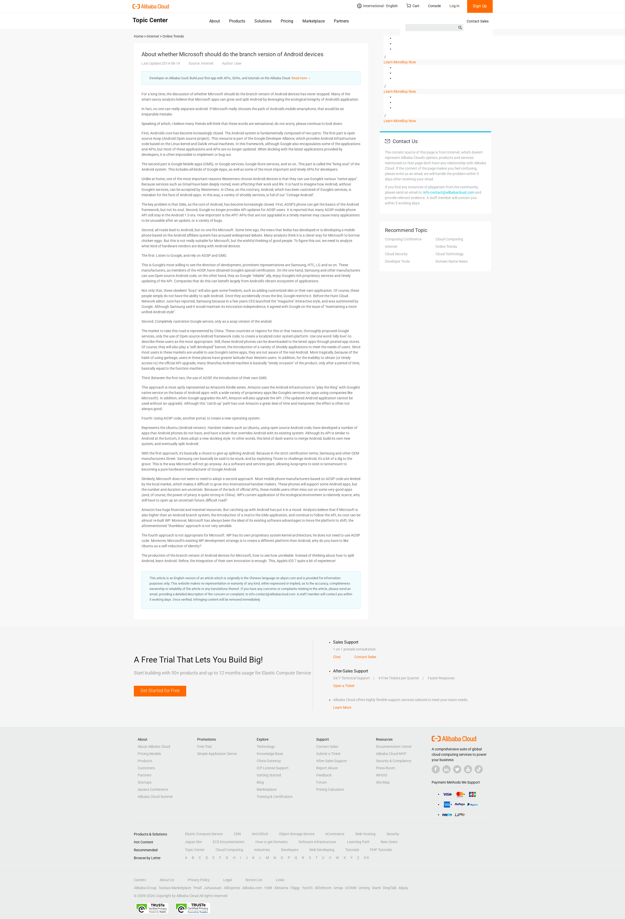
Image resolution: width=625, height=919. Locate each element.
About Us (167, 880)
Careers (140, 880)
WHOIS (381, 775)
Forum (321, 782)
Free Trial (204, 746)
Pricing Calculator (330, 789)
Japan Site (193, 842)
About (214, 21)
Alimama (281, 888)
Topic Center (195, 850)
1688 (268, 888)
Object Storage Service (296, 834)
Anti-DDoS (260, 834)
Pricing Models (149, 754)
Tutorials (352, 850)
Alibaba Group (145, 888)
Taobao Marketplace (175, 888)
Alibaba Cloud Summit (155, 797)
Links (280, 880)
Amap (338, 888)
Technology (266, 746)
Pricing (287, 21)
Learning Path (358, 842)
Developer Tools (397, 261)
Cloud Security (396, 254)
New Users (389, 842)
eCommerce (334, 834)
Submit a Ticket (328, 754)
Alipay (403, 888)
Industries (262, 850)
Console (434, 6)
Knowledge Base (270, 754)
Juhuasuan (213, 888)
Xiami (376, 888)
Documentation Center (394, 746)
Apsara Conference (153, 789)
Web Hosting (365, 834)
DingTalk (389, 888)
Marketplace (313, 21)
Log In (454, 6)
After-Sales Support (331, 761)
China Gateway (269, 761)
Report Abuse (327, 768)
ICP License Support (273, 768)
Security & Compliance (393, 761)
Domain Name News (451, 261)
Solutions (263, 21)
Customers (146, 768)
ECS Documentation (228, 842)
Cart (412, 6)
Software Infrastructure (317, 842)
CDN (237, 834)
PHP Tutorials (381, 850)
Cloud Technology (449, 254)
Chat (337, 657)
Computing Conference (403, 239)
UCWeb (351, 888)
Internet (391, 247)
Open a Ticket (344, 686)
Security (392, 834)
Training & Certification (275, 797)
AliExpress (232, 888)
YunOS (307, 888)
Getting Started (269, 775)
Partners (341, 21)
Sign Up (480, 6)
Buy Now (409, 62)
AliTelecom (323, 888)
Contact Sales (478, 21)
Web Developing (321, 850)
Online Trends (446, 247)
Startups (144, 782)
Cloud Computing (449, 239)
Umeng (364, 888)
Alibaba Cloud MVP (391, 754)
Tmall (197, 888)
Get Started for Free (160, 690)
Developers (289, 850)
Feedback (324, 775)
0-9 (366, 858)
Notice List (253, 880)
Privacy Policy (199, 880)
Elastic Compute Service (204, 834)
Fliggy (295, 888)
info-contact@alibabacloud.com (448, 192)
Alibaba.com (252, 888)
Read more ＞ (301, 78)
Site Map (383, 782)
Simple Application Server (217, 754)
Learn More (393, 62)
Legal (227, 880)
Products (237, 21)
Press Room (385, 768)
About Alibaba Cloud (154, 746)
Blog (260, 782)
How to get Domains (271, 842)
